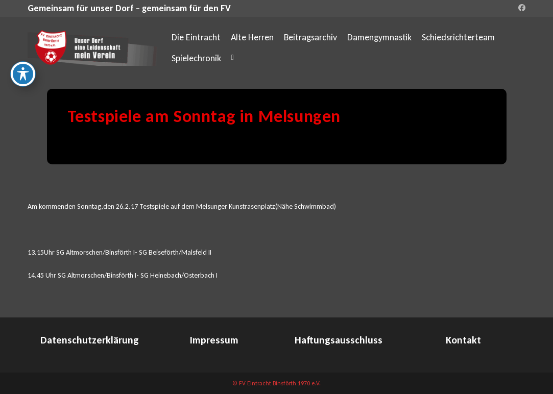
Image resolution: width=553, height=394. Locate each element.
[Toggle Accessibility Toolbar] (23, 74)
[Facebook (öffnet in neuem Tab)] (520, 8)
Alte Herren (252, 37)
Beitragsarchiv (310, 37)
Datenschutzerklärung (89, 340)
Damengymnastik (379, 37)
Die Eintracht (196, 37)
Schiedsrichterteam (458, 37)
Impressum (214, 340)
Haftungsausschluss (338, 340)
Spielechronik (196, 58)
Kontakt (463, 340)
